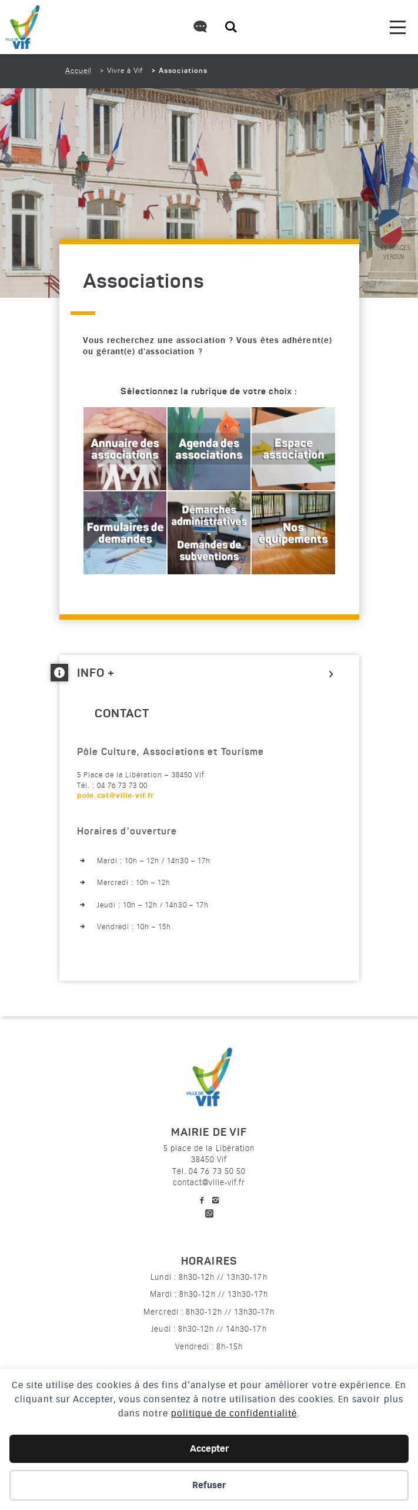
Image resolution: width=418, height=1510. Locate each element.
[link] (132, 795)
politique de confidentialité (234, 1413)
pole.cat (116, 795)
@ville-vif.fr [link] (132, 795)
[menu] (397, 27)
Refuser (209, 1485)
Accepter (209, 1449)
